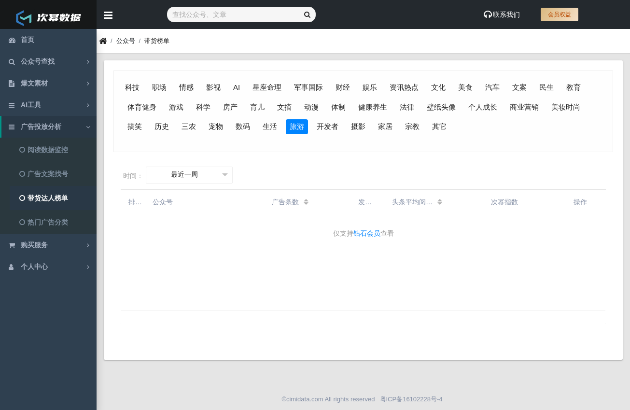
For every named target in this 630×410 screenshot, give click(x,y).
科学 (203, 107)
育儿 (257, 107)
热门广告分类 (43, 222)
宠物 (216, 126)
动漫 (311, 107)
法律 (407, 107)
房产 (230, 107)
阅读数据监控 (43, 150)
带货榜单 (156, 40)
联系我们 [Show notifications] (502, 14)
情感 (186, 87)
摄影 (358, 126)
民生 (546, 87)
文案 (519, 87)
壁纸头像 (441, 107)
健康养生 (372, 107)
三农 (189, 126)
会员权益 (559, 14)
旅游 (297, 126)
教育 (573, 87)
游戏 (176, 107)
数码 (243, 126)
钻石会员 (366, 233)
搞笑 (134, 126)
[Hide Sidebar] (108, 14)
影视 (213, 87)
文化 (438, 87)
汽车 (492, 87)
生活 (270, 126)
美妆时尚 (565, 107)
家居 (385, 126)
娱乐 (370, 87)
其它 (439, 126)
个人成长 (482, 107)
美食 (465, 87)
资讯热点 (404, 87)
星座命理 (266, 87)
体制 (338, 107)
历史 (161, 126)
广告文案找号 (43, 174)
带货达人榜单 (43, 198)
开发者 (327, 126)
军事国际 (308, 87)
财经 (343, 87)
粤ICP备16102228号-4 (411, 399)
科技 (132, 87)
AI (236, 87)
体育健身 (141, 107)
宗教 (412, 126)
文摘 (284, 107)
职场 (159, 87)
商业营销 (524, 107)
